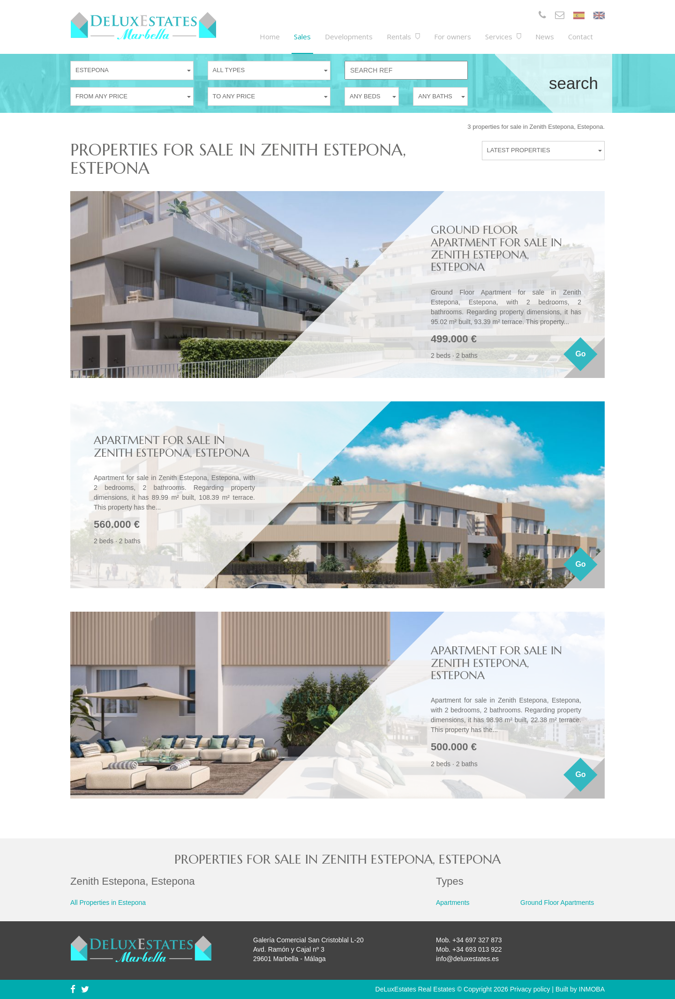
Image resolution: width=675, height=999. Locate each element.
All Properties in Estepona (108, 902)
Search (573, 83)
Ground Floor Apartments (557, 902)
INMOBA (592, 989)
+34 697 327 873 (477, 940)
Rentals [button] (403, 36)
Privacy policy (530, 989)
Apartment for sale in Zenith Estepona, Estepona (171, 446)
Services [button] (503, 36)
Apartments (453, 902)
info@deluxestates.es (467, 958)
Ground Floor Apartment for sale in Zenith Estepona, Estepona (496, 248)
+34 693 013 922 (477, 949)
